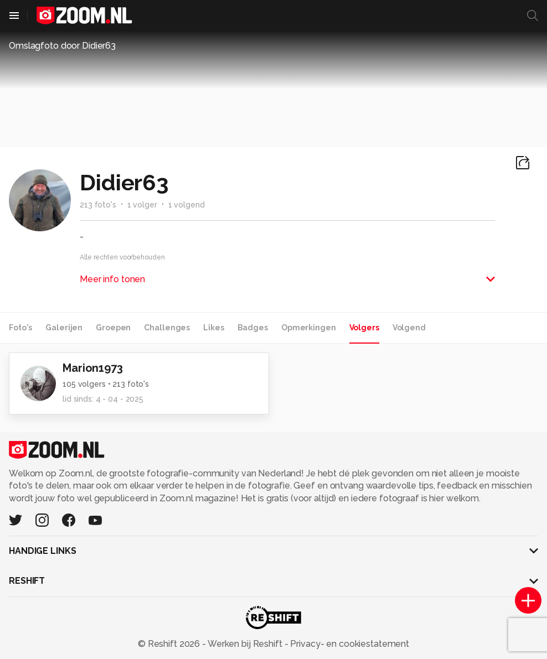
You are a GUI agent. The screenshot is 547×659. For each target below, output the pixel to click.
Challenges (167, 327)
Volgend (409, 327)
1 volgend (186, 204)
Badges (253, 327)
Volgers (364, 327)
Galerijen (63, 327)
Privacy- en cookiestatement (348, 644)
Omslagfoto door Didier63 (62, 45)
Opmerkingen (308, 327)
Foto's (20, 327)
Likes (213, 327)
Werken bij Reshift (245, 644)
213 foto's (98, 204)
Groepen (113, 327)
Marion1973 (93, 368)
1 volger (142, 204)
